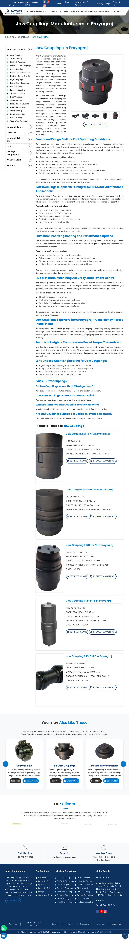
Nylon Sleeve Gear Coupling (19, 73)
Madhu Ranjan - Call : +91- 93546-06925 (95, 932)
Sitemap (100, 924)
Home (59, 4)
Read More (15, 781)
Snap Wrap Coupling (16, 121)
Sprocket (65, 11)
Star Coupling (14, 111)
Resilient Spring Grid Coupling (19, 76)
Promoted (71, 932)
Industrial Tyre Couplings (18, 66)
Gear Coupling (14, 55)
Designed (61, 932)
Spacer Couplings (15, 93)
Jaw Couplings (14, 59)
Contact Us (116, 3)
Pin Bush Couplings (16, 62)
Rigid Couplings (14, 79)
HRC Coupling (14, 118)
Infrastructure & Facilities (81, 3)
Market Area (116, 924)
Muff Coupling (14, 86)
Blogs (108, 4)
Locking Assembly (15, 107)
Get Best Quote (95, 124)
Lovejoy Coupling (15, 114)
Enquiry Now (31, 781)
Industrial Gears (51, 11)
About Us (67, 3)
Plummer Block (106, 11)
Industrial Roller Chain (80, 11)
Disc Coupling (14, 97)
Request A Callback (103, 461)
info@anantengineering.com (64, 857)
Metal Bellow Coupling (17, 104)
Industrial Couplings (35, 11)
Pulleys (94, 11)
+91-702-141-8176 (31, 3)
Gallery (100, 4)
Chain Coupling (14, 69)
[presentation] (5, 764)
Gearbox (119, 11)
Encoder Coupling (15, 90)
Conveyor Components (12, 153)
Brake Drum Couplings (17, 83)
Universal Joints (14, 100)
